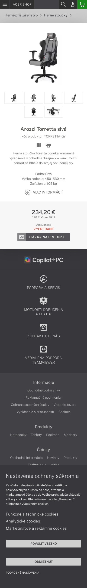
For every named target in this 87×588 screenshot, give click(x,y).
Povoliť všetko (43, 543)
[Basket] (82, 4)
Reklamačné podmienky (43, 397)
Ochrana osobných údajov (30, 405)
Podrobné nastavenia (22, 572)
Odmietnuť (44, 561)
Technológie (37, 465)
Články (43, 450)
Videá (55, 465)
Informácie (43, 382)
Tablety (36, 435)
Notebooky (18, 435)
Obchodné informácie (26, 458)
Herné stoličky (57, 15)
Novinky (53, 458)
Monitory (70, 435)
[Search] (63, 4)
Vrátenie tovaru (65, 405)
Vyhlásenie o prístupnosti (35, 412)
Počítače (52, 435)
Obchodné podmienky (43, 390)
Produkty (43, 427)
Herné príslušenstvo (23, 15)
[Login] (72, 4)
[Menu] (5, 4)
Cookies (64, 412)
